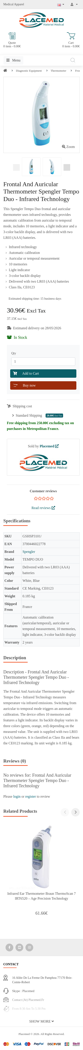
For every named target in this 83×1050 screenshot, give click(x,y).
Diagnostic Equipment (29, 70)
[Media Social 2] (19, 947)
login (17, 796)
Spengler (29, 552)
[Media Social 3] (29, 947)
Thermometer (58, 70)
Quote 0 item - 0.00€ (12, 40)
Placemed (49, 446)
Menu (13, 60)
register (30, 796)
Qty (14, 353)
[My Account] (74, 4)
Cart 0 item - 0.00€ (71, 40)
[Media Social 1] (9, 947)
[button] (75, 812)
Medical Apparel (13, 4)
